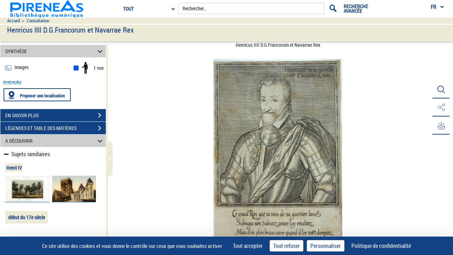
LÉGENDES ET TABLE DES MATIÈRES (55, 128)
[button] (440, 89)
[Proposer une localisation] (37, 94)
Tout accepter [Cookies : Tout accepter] (248, 246)
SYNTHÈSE (55, 51)
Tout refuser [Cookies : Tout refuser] (286, 246)
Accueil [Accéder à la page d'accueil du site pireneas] (13, 21)
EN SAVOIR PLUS (55, 115)
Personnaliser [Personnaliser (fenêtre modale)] (325, 246)
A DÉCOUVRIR (55, 141)
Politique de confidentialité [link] (381, 246)
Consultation (38, 21)
